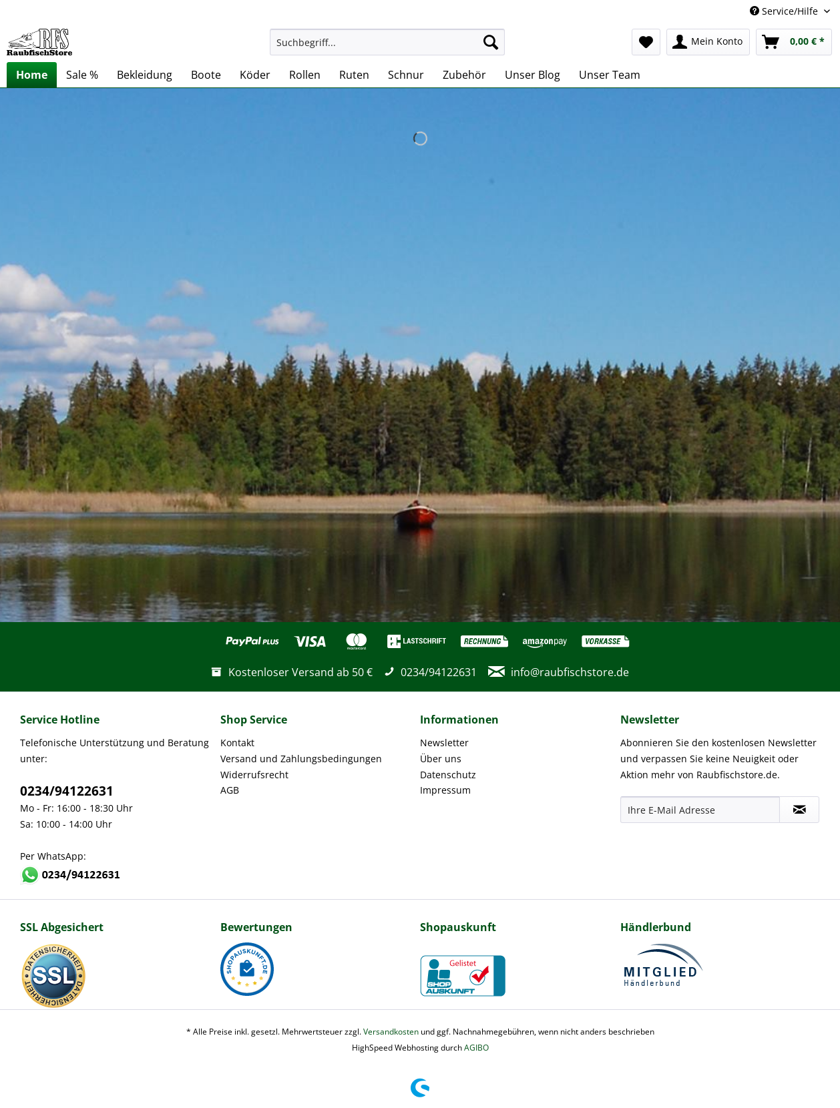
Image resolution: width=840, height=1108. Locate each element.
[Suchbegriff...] (387, 42)
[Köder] (255, 74)
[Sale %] (82, 74)
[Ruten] (354, 74)
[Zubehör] (464, 74)
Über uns (440, 758)
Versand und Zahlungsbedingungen (301, 758)
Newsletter (444, 742)
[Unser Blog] (532, 74)
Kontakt (237, 742)
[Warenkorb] (794, 42)
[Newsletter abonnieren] (799, 809)
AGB (229, 790)
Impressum (445, 790)
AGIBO (476, 1047)
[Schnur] (406, 74)
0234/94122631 (67, 791)
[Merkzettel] (646, 42)
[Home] (32, 74)
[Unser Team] (610, 74)
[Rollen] (305, 74)
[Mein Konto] (708, 42)
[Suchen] (491, 42)
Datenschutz (448, 774)
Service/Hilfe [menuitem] (785, 11)
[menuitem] (387, 48)
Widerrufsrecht (254, 774)
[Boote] (206, 74)
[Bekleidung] (145, 74)
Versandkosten (391, 1031)
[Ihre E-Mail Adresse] (700, 809)
